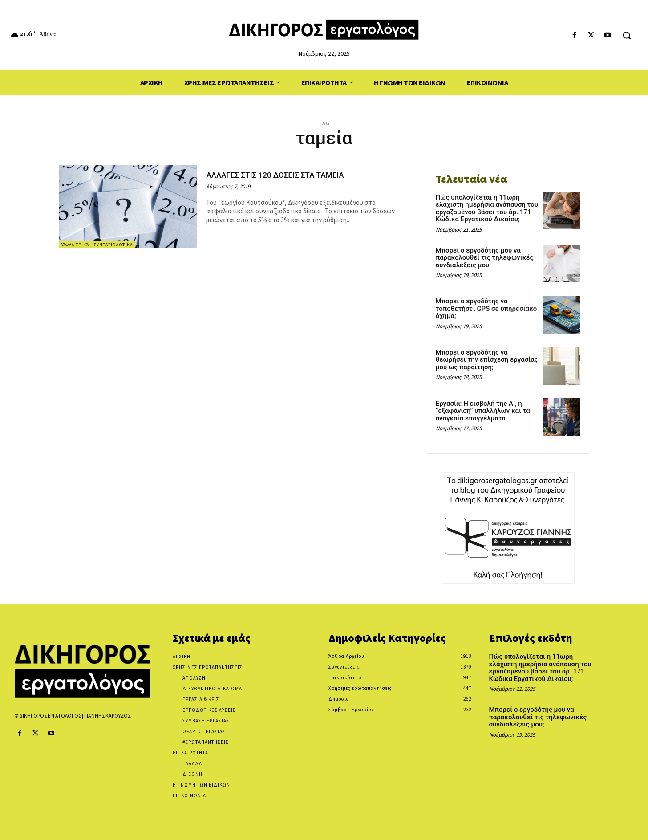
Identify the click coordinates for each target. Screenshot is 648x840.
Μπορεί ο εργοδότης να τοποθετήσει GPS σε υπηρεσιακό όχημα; (486, 308)
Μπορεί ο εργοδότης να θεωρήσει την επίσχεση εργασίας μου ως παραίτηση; (487, 359)
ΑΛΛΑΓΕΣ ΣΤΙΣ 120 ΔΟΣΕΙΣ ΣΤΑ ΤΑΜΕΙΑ (290, 174)
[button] (626, 35)
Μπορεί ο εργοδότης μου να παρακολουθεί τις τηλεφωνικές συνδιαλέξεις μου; (485, 257)
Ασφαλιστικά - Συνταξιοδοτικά (97, 245)
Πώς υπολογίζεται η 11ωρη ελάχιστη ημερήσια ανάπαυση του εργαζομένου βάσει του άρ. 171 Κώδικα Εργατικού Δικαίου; (487, 208)
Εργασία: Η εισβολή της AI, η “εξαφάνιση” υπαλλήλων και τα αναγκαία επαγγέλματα (483, 411)
